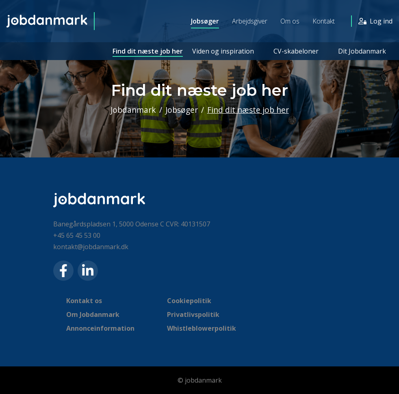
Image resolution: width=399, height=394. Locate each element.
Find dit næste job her (148, 51)
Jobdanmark (133, 109)
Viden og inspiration (223, 51)
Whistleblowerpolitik (201, 328)
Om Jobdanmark (92, 314)
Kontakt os (84, 300)
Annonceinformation (100, 328)
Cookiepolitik (189, 300)
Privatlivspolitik (193, 314)
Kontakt (323, 21)
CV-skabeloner (296, 51)
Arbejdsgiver (249, 21)
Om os (289, 21)
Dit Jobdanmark (362, 51)
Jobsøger (205, 21)
